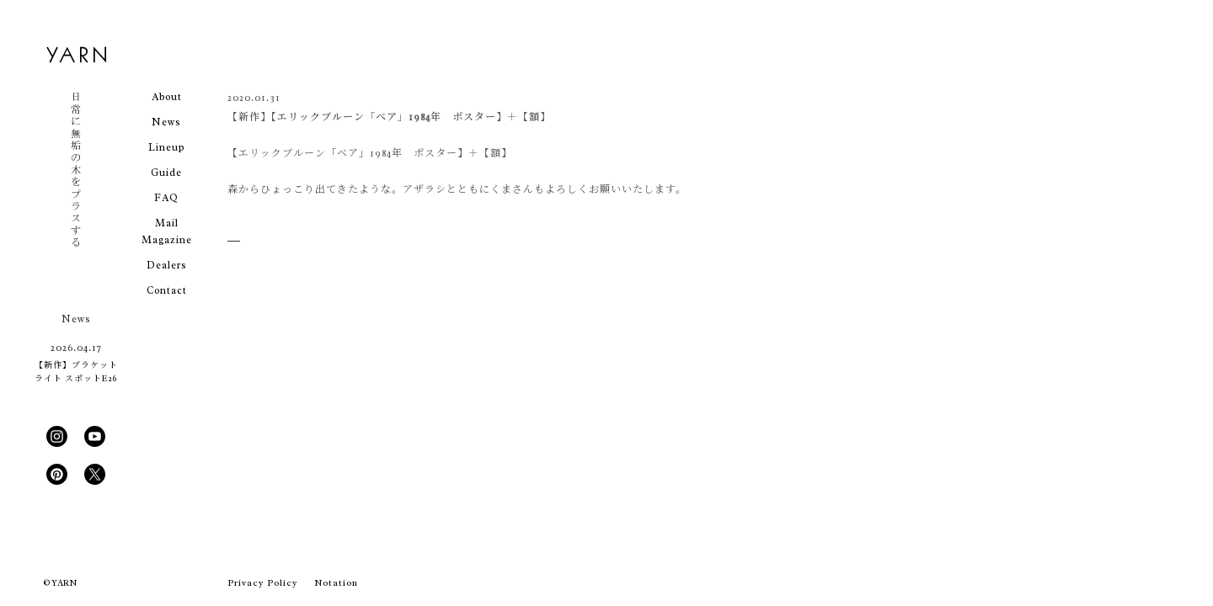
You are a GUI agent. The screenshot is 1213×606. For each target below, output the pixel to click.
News (166, 122)
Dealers (167, 265)
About (167, 97)
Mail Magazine (167, 231)
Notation (336, 582)
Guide (166, 172)
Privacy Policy (262, 582)
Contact (167, 290)
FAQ (166, 198)
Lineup (166, 147)
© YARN (60, 582)
